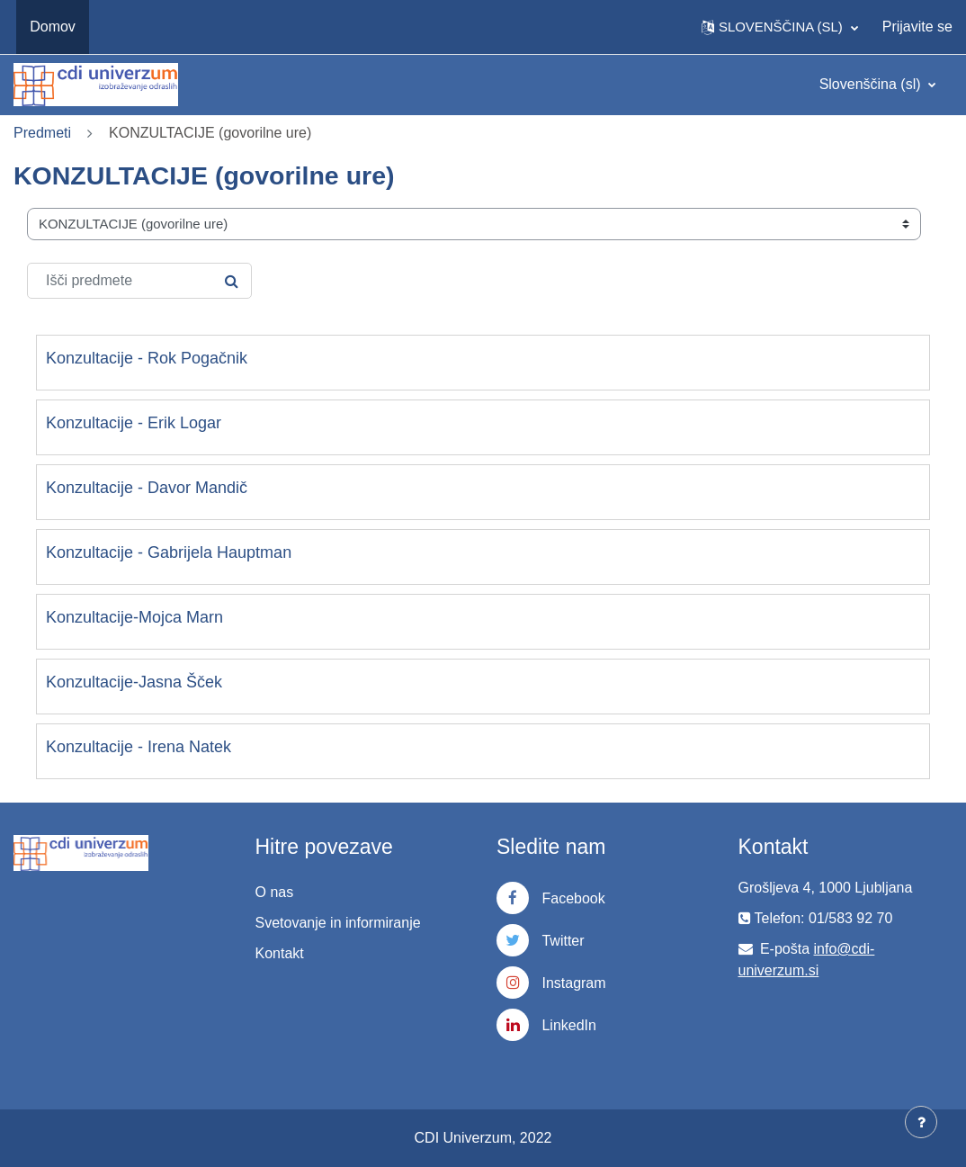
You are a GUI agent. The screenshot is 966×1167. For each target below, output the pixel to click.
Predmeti (42, 132)
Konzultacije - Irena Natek (138, 747)
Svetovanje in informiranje (338, 922)
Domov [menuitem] (53, 26)
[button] (779, 27)
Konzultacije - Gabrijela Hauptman (168, 552)
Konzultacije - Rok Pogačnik (146, 358)
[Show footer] (921, 1122)
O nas (274, 892)
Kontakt (279, 953)
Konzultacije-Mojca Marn (134, 617)
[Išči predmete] (139, 281)
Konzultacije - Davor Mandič (146, 488)
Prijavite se (917, 26)
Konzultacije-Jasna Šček (134, 682)
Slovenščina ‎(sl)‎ (872, 84)
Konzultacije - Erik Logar (133, 423)
